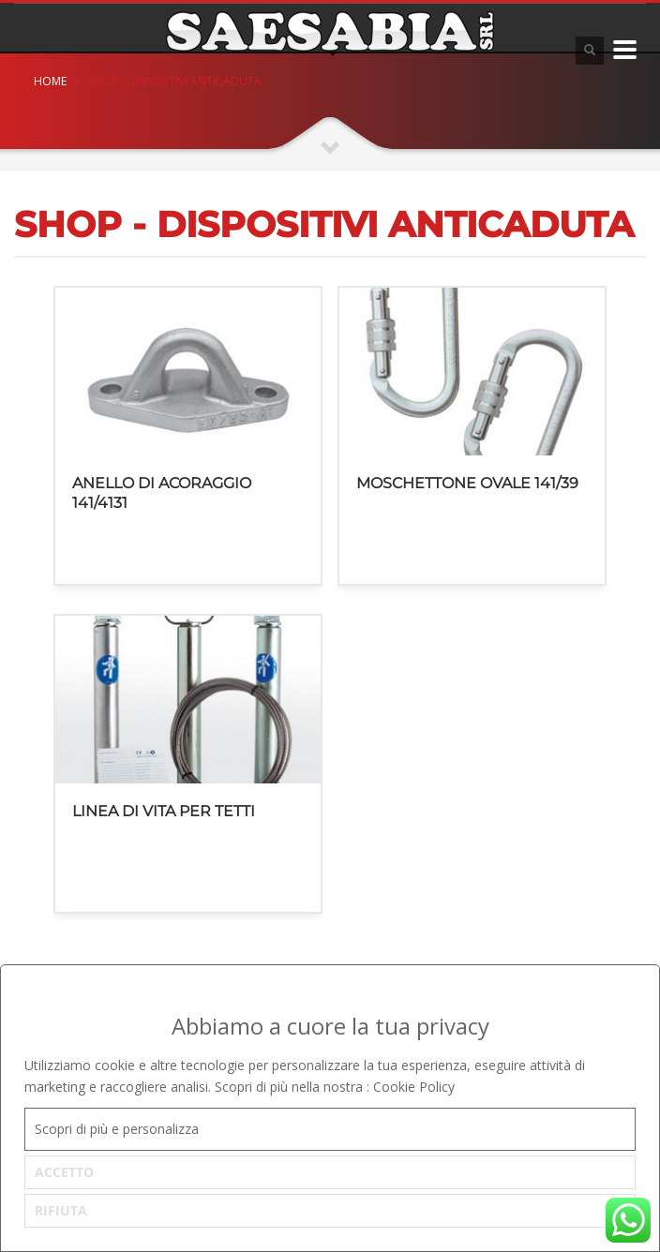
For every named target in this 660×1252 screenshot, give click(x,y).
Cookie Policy (414, 1087)
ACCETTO (64, 1172)
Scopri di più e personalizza (117, 1129)
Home (50, 81)
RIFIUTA (61, 1210)
